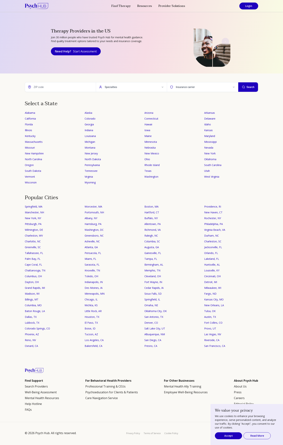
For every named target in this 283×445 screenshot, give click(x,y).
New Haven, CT (213, 212)
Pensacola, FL (93, 253)
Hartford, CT (151, 212)
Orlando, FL (211, 253)
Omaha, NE (151, 305)
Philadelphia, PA (213, 224)
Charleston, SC (212, 241)
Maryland (209, 136)
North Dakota (93, 159)
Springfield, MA (33, 206)
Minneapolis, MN (95, 293)
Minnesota (150, 141)
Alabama (30, 112)
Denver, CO (151, 322)
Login (248, 6)
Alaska (88, 112)
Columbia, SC (152, 241)
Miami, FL (90, 259)
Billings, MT (31, 299)
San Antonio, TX (153, 317)
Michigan (90, 141)
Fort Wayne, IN (153, 282)
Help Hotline (33, 404)
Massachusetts (34, 141)
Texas (147, 171)
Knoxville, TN (92, 270)
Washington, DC (94, 229)
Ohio (147, 159)
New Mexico (151, 153)
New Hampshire (34, 153)
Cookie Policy (171, 433)
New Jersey (91, 153)
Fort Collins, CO (213, 322)
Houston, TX (92, 317)
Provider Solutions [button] (171, 6)
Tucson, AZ (91, 334)
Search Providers (36, 386)
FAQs (28, 410)
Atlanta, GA (91, 247)
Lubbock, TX (32, 322)
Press (238, 392)
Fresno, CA (150, 346)
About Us (240, 386)
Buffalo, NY (151, 218)
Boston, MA (151, 206)
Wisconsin (31, 182)
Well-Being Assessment (41, 392)
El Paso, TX (91, 322)
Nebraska (150, 147)
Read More (257, 435)
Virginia (89, 176)
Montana (90, 147)
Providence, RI (212, 206)
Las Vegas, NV (212, 334)
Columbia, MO (33, 305)
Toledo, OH (91, 276)
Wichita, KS (91, 305)
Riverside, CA (211, 340)
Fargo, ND (210, 293)
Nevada (208, 147)
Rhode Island (152, 165)
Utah (207, 171)
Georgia (89, 124)
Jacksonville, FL (213, 247)
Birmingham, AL (153, 264)
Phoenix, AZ (32, 334)
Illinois (28, 130)
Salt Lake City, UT (154, 328)
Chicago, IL (91, 299)
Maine (148, 136)
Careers (239, 398)
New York (210, 153)
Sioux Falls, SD (153, 293)
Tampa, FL (150, 259)
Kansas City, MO (214, 299)
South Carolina (212, 165)
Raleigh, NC (151, 235)
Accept (228, 435)
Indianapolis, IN (94, 282)
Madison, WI (32, 293)
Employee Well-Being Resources (186, 392)
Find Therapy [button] (121, 6)
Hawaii (148, 124)
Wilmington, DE (34, 229)
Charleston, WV (34, 235)
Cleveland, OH (152, 276)
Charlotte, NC (33, 241)
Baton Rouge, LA (35, 311)
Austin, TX (210, 317)
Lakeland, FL (211, 259)
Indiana (89, 130)
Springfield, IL (152, 299)
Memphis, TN (152, 270)
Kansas (208, 130)
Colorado (90, 118)
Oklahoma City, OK (155, 311)
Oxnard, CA (31, 346)
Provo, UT (210, 328)
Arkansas (209, 112)
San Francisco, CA (214, 346)
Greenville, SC (33, 247)
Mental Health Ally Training (182, 386)
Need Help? (76, 51)
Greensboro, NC (94, 235)
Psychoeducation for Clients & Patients (111, 392)
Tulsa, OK (210, 311)
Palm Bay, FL (32, 259)
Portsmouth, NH (94, 212)
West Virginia (211, 176)
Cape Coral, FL (33, 264)
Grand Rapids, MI (35, 288)
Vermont (30, 176)
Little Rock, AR (93, 311)
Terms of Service (152, 433)
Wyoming (90, 182)
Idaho (207, 124)
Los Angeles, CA (94, 340)
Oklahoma (210, 159)
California (30, 118)
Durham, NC (211, 235)
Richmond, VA (152, 229)
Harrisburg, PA (93, 224)
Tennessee (91, 171)
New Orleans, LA (214, 305)
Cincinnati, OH (212, 276)
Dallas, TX (31, 317)
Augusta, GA (151, 247)
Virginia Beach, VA (214, 229)
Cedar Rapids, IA (154, 288)
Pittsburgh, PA (33, 224)
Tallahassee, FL (34, 253)
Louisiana (90, 136)
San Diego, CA (152, 340)
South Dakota (33, 171)
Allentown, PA (152, 224)
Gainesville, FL (152, 253)
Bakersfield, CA (93, 346)
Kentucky (30, 136)
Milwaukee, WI (212, 288)
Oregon (29, 165)
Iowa (147, 130)
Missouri (30, 147)
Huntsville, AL (212, 264)
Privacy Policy (133, 433)
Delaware (209, 118)
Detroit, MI (210, 282)
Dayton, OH (32, 282)
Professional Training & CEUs (105, 386)
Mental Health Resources (42, 398)
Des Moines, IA (94, 288)
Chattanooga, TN (35, 270)
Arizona (148, 112)
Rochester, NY (212, 218)
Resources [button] (144, 6)
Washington (151, 176)
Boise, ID (90, 328)
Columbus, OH (33, 276)
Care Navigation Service (101, 398)
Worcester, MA (93, 206)
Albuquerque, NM (154, 334)
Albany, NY (91, 218)
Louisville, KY (211, 270)
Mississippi (210, 141)
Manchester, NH (34, 212)
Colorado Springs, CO (37, 328)
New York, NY (33, 218)
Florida (29, 124)
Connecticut (151, 118)
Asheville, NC (92, 241)
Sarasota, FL (92, 264)
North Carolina (33, 159)
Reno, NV (30, 340)
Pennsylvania (92, 165)
